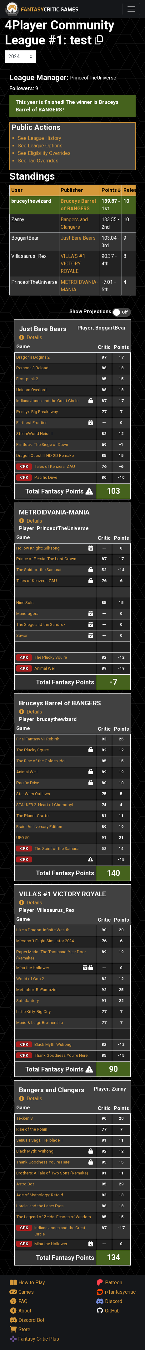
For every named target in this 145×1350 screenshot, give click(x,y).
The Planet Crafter (33, 815)
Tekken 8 (24, 1118)
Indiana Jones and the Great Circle (47, 400)
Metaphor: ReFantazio (36, 989)
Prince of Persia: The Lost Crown (46, 558)
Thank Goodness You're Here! (61, 1055)
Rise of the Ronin (31, 1129)
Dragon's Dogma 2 (33, 357)
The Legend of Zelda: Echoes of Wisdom (53, 1216)
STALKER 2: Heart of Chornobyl (44, 804)
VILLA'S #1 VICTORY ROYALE (73, 263)
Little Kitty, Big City (33, 1011)
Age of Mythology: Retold (39, 1195)
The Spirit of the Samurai (38, 569)
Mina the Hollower (32, 967)
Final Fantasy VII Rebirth (37, 739)
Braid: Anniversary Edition (39, 826)
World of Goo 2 (30, 978)
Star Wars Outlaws (33, 793)
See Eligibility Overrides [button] (44, 153)
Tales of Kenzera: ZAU (54, 466)
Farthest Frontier (31, 422)
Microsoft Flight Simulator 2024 (45, 940)
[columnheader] (111, 190)
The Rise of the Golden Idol (41, 761)
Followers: (21, 88)
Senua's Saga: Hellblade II (39, 1140)
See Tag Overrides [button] (38, 161)
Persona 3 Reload (32, 368)
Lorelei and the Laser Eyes (39, 1206)
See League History (39, 138)
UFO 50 (22, 837)
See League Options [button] (40, 146)
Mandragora (27, 613)
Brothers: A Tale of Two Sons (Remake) (52, 1173)
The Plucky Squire (50, 657)
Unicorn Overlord (31, 389)
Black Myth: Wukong (53, 1044)
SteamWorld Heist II (34, 433)
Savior (22, 635)
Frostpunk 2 (27, 378)
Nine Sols (24, 602)
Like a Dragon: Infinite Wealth (42, 930)
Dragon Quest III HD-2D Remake (45, 455)
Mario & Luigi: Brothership (39, 1022)
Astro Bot (25, 1184)
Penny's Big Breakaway (37, 411)
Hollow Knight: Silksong (38, 548)
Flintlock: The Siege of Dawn (42, 444)
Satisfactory (27, 1000)
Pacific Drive (45, 477)
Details (30, 337)
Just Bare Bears (78, 238)
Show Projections (90, 311)
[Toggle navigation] (131, 9)
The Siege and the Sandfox (41, 624)
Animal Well (45, 668)
